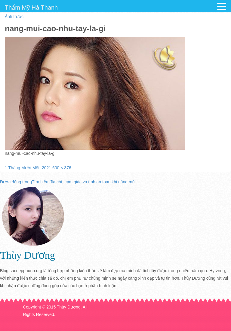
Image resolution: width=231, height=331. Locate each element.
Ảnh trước (14, 16)
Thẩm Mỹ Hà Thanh (31, 7)
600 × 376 (61, 167)
